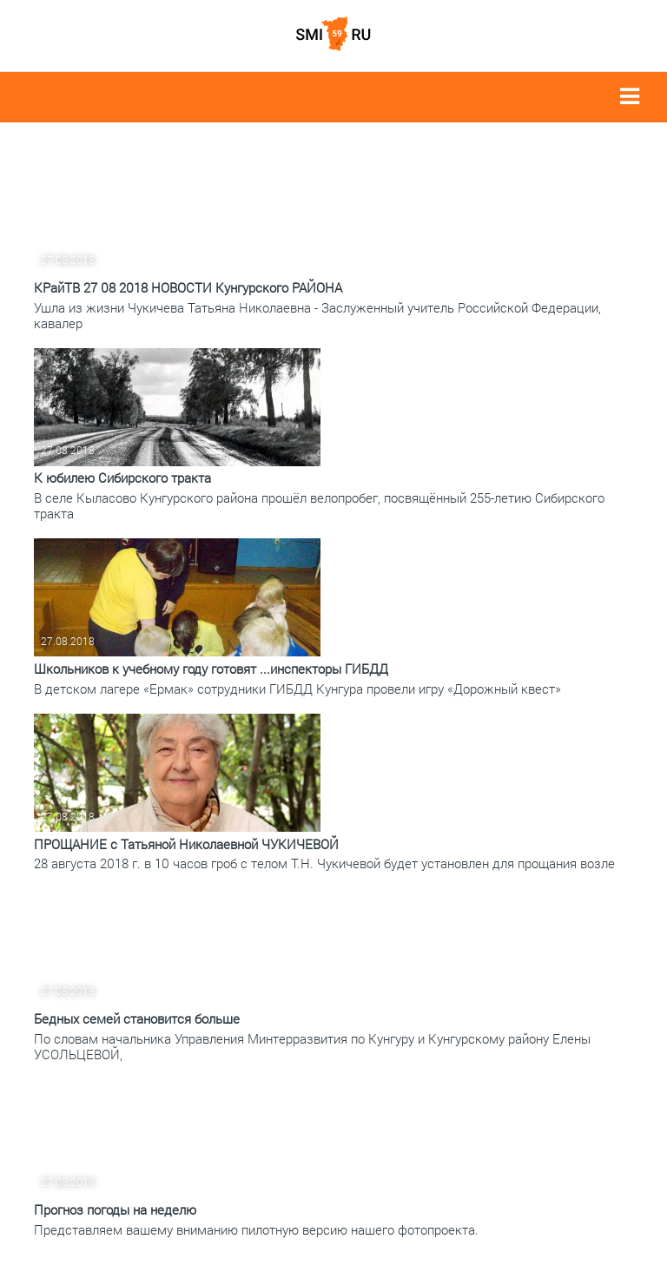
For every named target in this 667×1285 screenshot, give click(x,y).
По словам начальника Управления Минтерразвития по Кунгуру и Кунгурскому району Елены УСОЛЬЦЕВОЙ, (312, 1046)
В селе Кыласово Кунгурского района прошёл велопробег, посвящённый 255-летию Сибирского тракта (319, 505)
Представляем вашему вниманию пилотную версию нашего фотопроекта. (256, 1229)
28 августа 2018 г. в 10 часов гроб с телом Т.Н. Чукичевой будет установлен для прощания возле (324, 863)
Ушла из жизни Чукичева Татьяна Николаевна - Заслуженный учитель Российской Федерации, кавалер (317, 315)
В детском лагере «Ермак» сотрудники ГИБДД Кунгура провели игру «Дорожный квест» (297, 688)
